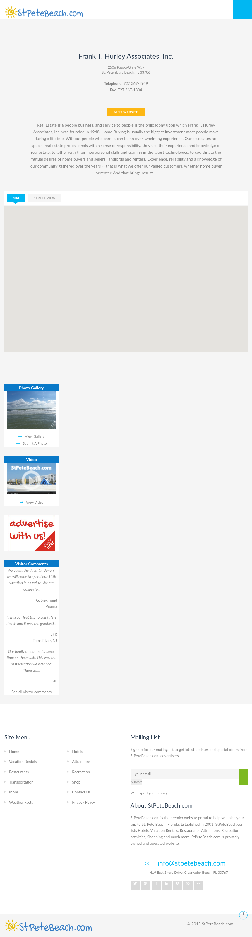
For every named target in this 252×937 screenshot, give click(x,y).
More (13, 792)
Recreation (81, 771)
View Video (35, 502)
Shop (76, 782)
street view (45, 198)
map (16, 198)
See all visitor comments (31, 691)
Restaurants (19, 771)
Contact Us (81, 792)
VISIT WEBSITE (126, 112)
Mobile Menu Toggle (242, 9)
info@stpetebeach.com (191, 863)
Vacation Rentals (23, 761)
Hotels (77, 751)
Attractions (81, 761)
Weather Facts (21, 802)
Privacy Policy (83, 802)
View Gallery (34, 436)
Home (14, 751)
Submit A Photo (35, 443)
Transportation (21, 782)
